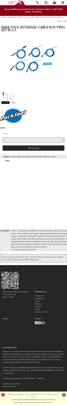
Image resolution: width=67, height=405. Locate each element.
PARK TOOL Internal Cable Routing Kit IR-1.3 (50, 17)
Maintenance (12, 17)
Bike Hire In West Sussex (9, 386)
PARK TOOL (21, 17)
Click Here (45, 312)
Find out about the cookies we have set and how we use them (33, 402)
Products (4, 17)
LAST (65, 21)
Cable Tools (30, 17)
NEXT (59, 21)
